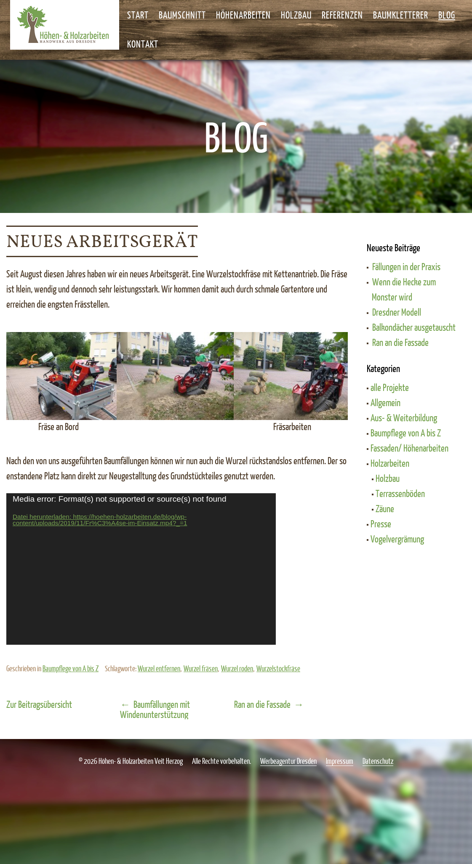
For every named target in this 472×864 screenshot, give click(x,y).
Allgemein (385, 402)
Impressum (339, 761)
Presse (381, 523)
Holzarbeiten (390, 463)
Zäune (385, 508)
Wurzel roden (237, 668)
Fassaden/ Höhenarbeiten (409, 448)
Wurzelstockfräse (278, 668)
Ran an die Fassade (262, 704)
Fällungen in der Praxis (406, 266)
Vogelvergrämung (397, 539)
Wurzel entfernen (159, 668)
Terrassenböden (400, 493)
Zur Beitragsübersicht (39, 704)
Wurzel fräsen (201, 668)
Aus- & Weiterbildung (404, 417)
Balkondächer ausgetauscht (414, 327)
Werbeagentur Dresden (288, 761)
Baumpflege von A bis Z (71, 668)
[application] (141, 569)
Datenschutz (378, 761)
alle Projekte (390, 387)
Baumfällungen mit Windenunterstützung (155, 709)
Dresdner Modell (396, 312)
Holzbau (388, 478)
